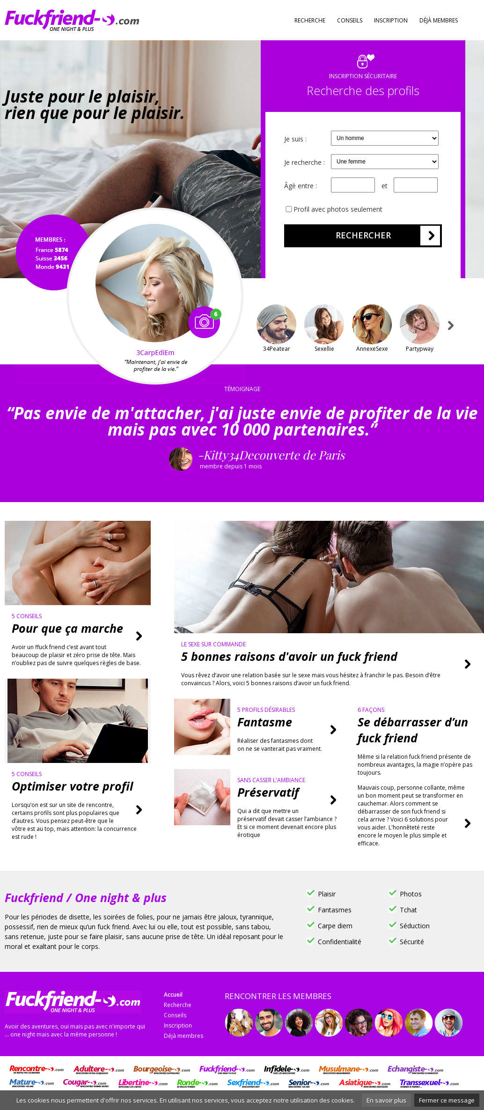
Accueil (173, 995)
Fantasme (264, 722)
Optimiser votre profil (72, 786)
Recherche (309, 20)
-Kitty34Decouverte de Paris (338, 461)
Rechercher (363, 235)
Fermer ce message (447, 1100)
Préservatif (268, 792)
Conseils (349, 20)
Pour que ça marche (67, 628)
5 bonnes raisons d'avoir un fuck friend (289, 656)
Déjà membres (438, 20)
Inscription (391, 20)
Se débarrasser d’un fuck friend (413, 730)
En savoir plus (386, 1100)
